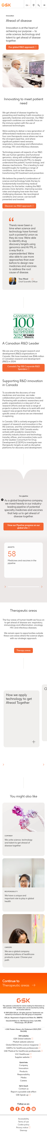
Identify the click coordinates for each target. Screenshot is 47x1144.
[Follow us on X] (12, 1109)
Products (24, 1071)
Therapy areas (23, 650)
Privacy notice (22, 1127)
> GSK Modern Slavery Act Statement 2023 (23, 1030)
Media (23, 1077)
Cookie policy (23, 1124)
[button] (3, 764)
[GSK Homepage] (6, 5)
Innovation (23, 1068)
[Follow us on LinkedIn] (28, 1109)
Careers (23, 1080)
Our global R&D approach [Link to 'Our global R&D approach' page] (21, 47)
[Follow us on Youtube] (23, 1109)
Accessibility (23, 1119)
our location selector (23, 1009)
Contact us (23, 1088)
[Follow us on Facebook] (17, 1109)
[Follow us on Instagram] (34, 1109)
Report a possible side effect (23, 1091)
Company (23, 1065)
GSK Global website (22, 1038)
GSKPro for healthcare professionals (22, 1048)
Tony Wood (23, 279)
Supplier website (22, 1057)
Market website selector (23, 1042)
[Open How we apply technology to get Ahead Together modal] (21, 718)
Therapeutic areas (23, 983)
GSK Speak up (22, 1095)
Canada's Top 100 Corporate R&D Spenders (23, 367)
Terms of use (23, 1122)
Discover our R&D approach (18, 206)
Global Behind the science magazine (22, 1045)
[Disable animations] (2, 500)
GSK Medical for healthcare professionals (22, 1051)
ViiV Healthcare (22, 1054)
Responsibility (23, 1074)
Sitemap (23, 1130)
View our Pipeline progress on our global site (23, 526)
